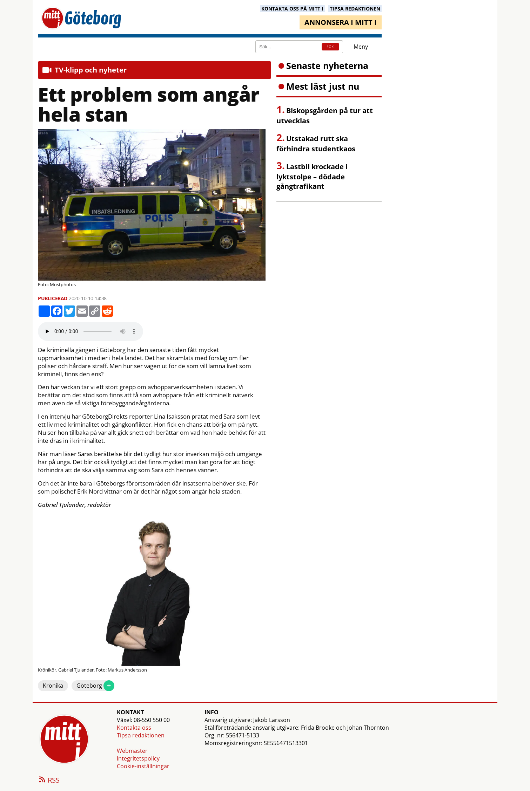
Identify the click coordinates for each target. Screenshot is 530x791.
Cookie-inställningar (143, 766)
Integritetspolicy (138, 758)
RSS (49, 780)
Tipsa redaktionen (141, 735)
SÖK (330, 46)
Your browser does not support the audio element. (90, 331)
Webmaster (132, 751)
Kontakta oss (134, 727)
